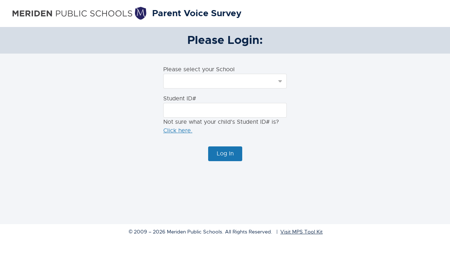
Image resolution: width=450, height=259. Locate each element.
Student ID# (179, 98)
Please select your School (199, 69)
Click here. (177, 130)
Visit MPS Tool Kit (301, 231)
